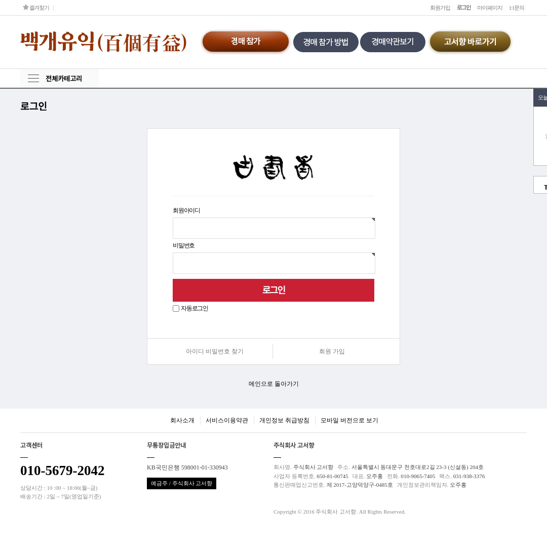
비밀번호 (183, 245)
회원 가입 (332, 351)
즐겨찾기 (36, 7)
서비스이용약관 (227, 420)
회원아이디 (186, 210)
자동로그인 (194, 308)
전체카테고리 (64, 79)
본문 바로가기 (0, 0)
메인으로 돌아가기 (274, 383)
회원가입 (440, 8)
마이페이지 (489, 8)
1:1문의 (516, 8)
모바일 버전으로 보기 (349, 420)
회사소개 (182, 420)
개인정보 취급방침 (284, 420)
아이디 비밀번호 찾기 (215, 351)
